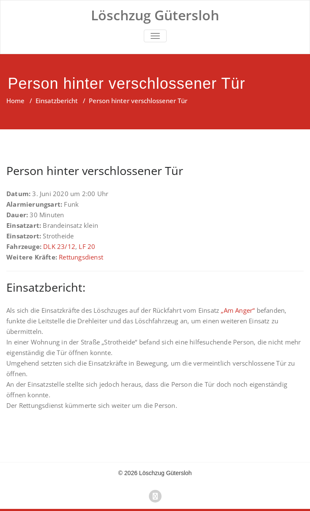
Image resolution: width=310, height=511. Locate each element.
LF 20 (87, 246)
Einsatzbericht (57, 100)
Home (15, 100)
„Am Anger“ (238, 310)
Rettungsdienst (81, 257)
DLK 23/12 (59, 246)
